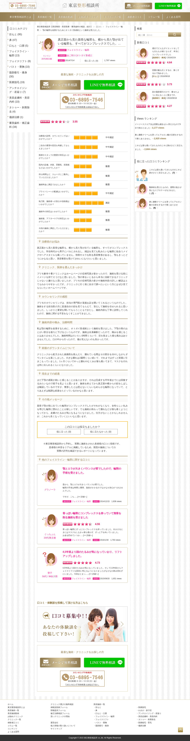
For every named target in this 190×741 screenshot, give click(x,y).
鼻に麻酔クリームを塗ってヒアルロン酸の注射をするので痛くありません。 (165, 205)
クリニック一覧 (112, 16)
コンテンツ (12, 729)
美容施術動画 (65, 16)
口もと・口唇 (16, 45)
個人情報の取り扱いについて (63, 726)
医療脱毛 (14, 82)
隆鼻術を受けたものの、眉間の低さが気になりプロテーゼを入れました (165, 190)
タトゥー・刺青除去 (146, 719)
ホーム (10, 704)
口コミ (99, 27)
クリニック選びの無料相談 (62, 704)
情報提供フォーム (58, 710)
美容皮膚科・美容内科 (147, 716)
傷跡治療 (14, 117)
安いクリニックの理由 (60, 716)
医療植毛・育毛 (145, 723)
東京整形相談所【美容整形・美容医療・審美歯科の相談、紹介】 (64, 27)
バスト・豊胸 (16, 66)
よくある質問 (173, 16)
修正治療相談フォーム (60, 713)
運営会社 (54, 723)
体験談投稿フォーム (59, 707)
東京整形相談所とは (20, 16)
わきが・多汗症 (145, 710)
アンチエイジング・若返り (149, 713)
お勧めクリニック (88, 16)
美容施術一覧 (44, 16)
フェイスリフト (18, 61)
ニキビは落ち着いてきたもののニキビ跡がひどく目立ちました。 (165, 171)
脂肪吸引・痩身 (18, 72)
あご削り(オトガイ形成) (79, 55)
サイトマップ (56, 729)
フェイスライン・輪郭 (78, 50)
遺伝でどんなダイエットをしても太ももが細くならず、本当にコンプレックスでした (165, 51)
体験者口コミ (134, 16)
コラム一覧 (154, 16)
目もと (13, 34)
